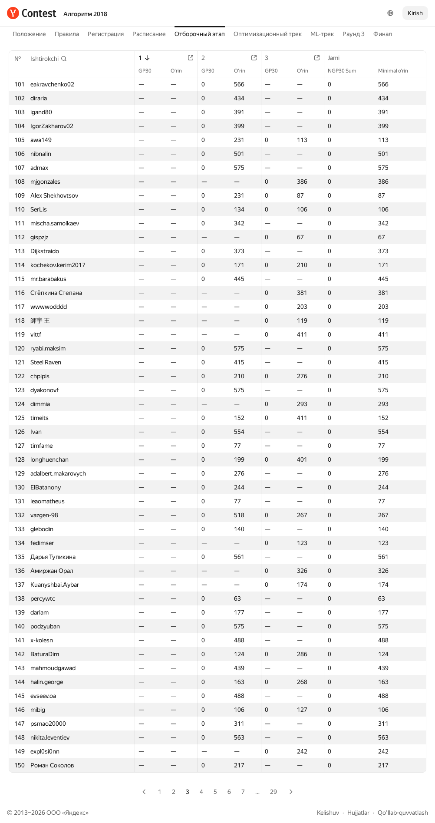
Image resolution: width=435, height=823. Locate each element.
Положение (29, 33)
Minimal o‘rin (397, 70)
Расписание (149, 33)
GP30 (149, 70)
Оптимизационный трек (268, 33)
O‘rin (181, 70)
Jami (338, 57)
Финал (382, 33)
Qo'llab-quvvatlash (403, 812)
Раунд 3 (354, 33)
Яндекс (75, 812)
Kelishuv (328, 812)
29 (273, 791)
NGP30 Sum (346, 70)
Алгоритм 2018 (85, 13)
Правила (67, 33)
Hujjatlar (358, 812)
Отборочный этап (200, 33)
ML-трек (322, 33)
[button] (48, 58)
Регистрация (106, 33)
